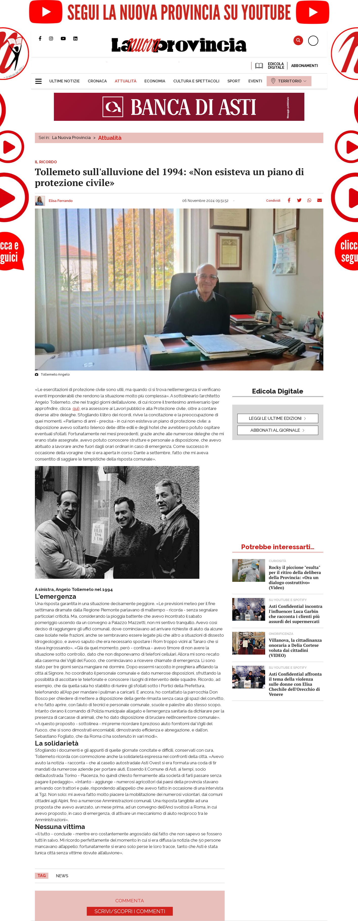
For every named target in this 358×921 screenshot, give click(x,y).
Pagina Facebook (44, 38)
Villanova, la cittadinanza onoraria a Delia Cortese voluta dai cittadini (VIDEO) (295, 647)
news (62, 875)
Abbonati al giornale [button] (275, 430)
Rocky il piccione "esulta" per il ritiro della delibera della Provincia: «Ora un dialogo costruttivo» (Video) (295, 577)
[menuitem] (64, 81)
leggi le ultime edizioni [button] (275, 418)
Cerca (298, 40)
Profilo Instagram (55, 38)
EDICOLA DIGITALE (269, 66)
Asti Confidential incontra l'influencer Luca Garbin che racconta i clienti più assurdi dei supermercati (296, 613)
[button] (40, 79)
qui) (76, 408)
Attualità (109, 137)
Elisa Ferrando (61, 201)
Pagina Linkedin (79, 38)
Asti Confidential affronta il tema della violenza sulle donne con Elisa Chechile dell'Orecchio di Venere (295, 684)
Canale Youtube (67, 38)
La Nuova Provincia (71, 137)
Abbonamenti (304, 66)
